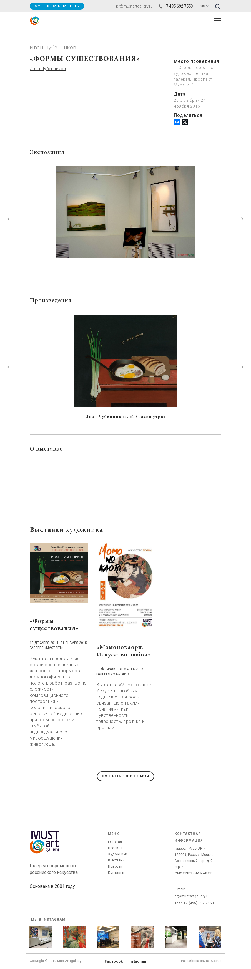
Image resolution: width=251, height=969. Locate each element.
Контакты (116, 872)
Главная (115, 842)
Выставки (116, 860)
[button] (9, 218)
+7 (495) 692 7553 (199, 903)
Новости (115, 866)
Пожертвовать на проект (56, 6)
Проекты (115, 848)
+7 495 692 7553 (175, 6)
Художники (117, 854)
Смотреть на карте (193, 873)
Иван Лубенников (48, 68)
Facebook (114, 961)
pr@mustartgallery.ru (134, 6)
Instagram (137, 961)
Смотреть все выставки (125, 776)
